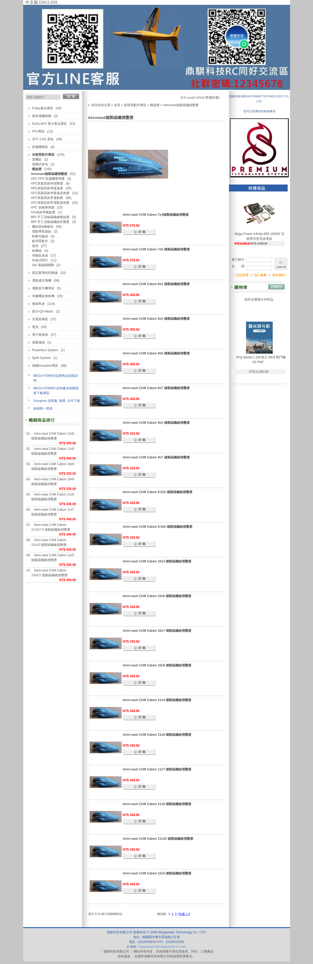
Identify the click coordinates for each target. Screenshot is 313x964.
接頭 (35, 246)
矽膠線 (37, 251)
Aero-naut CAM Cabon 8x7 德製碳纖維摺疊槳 (156, 388)
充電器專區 (40, 319)
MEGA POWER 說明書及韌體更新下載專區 (56, 390)
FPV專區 (38, 131)
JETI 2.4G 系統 (43, 139)
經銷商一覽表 (43, 408)
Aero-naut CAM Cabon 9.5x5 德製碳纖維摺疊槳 (157, 492)
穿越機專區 (40, 147)
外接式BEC (40, 260)
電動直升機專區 (43, 288)
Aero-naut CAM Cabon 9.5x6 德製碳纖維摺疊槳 (157, 527)
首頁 (117, 105)
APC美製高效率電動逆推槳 (50, 203)
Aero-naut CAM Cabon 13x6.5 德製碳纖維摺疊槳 (49, 573)
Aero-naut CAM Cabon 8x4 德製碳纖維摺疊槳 (156, 284)
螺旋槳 (155, 105)
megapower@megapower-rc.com (162, 947)
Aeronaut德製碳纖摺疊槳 (181, 105)
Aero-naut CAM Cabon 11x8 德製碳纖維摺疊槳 (52, 451)
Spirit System (41, 358)
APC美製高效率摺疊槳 (47, 183)
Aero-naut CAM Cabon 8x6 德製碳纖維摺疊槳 (156, 353)
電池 (35, 327)
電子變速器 (40, 335)
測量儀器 (38, 342)
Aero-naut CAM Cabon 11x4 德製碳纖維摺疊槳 (157, 700)
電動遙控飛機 (41, 280)
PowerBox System (45, 350)
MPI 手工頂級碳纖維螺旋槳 (50, 217)
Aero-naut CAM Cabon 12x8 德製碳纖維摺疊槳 (52, 436)
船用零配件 (40, 241)
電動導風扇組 (41, 231)
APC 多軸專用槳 (42, 207)
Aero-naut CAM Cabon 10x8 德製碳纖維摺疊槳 (52, 466)
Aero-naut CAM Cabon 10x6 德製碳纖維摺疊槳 (52, 481)
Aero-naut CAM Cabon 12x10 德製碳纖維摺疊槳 (48, 542)
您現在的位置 (100, 105)
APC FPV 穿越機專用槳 (48, 179)
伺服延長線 (40, 255)
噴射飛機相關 (41, 116)
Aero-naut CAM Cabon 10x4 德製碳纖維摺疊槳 (157, 561)
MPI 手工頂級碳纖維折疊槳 (50, 222)
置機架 (37, 159)
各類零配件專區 (135, 105)
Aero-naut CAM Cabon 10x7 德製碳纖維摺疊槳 (157, 631)
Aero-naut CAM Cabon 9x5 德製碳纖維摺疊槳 (156, 423)
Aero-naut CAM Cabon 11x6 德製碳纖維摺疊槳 (52, 497)
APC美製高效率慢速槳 (47, 188)
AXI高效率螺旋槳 (43, 212)
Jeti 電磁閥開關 (43, 265)
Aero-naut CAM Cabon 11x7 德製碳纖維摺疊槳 (52, 512)
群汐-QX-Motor (42, 311)
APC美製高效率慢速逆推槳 (50, 193)
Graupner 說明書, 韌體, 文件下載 (56, 401)
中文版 (31, 2)
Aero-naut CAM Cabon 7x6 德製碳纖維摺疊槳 (156, 249)
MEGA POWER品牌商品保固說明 (55, 378)
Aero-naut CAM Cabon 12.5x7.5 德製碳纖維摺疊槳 (50, 527)
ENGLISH (48, 2)
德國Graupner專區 (45, 365)
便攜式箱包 (40, 164)
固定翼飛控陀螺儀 (45, 273)
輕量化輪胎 (40, 236)
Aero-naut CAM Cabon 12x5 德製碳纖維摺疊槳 (52, 557)
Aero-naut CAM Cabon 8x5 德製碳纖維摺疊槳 (156, 319)
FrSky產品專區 (42, 108)
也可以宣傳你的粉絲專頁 (259, 111)
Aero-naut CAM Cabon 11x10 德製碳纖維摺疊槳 (158, 839)
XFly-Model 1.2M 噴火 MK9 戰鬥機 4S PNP (260, 359)
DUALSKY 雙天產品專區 (49, 124)
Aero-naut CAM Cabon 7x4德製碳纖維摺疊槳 (156, 215)
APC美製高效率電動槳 (47, 198)
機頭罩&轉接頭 (42, 227)
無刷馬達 (38, 304)
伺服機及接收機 (43, 296)
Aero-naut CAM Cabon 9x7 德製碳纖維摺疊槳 (156, 457)
